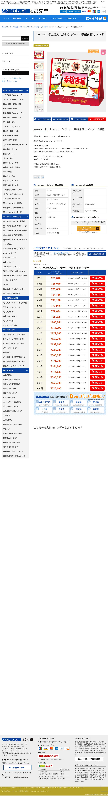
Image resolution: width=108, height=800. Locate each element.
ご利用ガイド (71, 18)
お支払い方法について (46, 738)
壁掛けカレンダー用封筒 (12, 212)
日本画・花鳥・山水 (10, 131)
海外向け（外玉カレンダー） (14, 451)
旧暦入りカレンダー (10, 393)
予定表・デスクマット (11, 307)
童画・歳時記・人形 (10, 185)
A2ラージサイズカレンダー (13, 343)
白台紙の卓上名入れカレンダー (15, 276)
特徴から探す (8, 370)
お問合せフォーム (17, 768)
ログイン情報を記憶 (10, 70)
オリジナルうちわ (10, 325)
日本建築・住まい (10, 149)
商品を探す (17, 18)
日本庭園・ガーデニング (12, 118)
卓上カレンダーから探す (12, 217)
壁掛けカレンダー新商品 (12, 203)
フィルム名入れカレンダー (13, 100)
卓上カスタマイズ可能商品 (13, 235)
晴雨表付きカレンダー (11, 447)
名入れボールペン (10, 316)
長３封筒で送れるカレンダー (14, 361)
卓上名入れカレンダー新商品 (14, 221)
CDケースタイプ (9, 253)
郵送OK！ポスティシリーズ (13, 366)
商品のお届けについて (83, 738)
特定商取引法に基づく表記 (64, 787)
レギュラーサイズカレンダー (14, 339)
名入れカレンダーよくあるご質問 (29, 787)
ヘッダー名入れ (9, 397)
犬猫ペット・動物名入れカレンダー (15, 145)
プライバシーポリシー (79, 787)
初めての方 (30, 18)
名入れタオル (8, 312)
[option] (39, 55)
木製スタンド (8, 262)
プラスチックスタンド (11, 267)
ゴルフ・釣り (8, 158)
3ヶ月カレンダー (9, 388)
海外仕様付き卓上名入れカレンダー (15, 240)
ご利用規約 (51, 787)
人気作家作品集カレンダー (13, 411)
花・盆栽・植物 (9, 122)
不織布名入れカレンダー (12, 190)
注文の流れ (43, 18)
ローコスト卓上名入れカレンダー (15, 226)
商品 (42, 177)
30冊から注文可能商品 (11, 384)
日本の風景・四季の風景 (12, 104)
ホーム (6, 18)
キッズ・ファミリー (10, 181)
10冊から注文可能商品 (11, 379)
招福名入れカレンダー (11, 442)
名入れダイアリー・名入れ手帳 (15, 303)
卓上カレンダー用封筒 (11, 294)
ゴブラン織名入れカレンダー (14, 194)
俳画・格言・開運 (10, 140)
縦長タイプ (7, 352)
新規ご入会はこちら (9, 81)
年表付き (6, 429)
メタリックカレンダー (11, 199)
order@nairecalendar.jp (21, 777)
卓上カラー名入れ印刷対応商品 (15, 230)
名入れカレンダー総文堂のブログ (40, 791)
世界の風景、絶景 (10, 109)
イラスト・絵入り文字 (11, 126)
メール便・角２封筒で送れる (14, 357)
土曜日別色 (7, 420)
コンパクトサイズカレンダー (14, 334)
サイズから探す (9, 330)
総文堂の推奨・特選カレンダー (15, 456)
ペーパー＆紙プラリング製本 (14, 249)
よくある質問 (56, 18)
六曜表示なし (8, 415)
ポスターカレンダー (10, 406)
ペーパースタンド (10, 258)
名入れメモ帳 (8, 321)
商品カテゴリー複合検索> (15, 44)
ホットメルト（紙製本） (12, 402)
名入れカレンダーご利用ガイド (9, 787)
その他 (5, 285)
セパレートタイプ (10, 280)
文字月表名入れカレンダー (13, 95)
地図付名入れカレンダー (12, 424)
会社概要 (43, 787)
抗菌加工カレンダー (10, 438)
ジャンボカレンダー (10, 348)
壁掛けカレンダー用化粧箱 (13, 208)
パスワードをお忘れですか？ (13, 78)
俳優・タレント (9, 154)
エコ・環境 (7, 172)
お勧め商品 (7, 375)
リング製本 (37, 177)
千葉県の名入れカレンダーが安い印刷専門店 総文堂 (15, 791)
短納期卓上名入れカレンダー (14, 289)
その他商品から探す (10, 298)
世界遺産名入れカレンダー (13, 113)
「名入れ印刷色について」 (61, 253)
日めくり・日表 (9, 176)
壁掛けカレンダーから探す (13, 90)
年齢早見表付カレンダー (12, 433)
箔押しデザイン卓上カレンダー (15, 271)
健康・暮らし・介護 (10, 163)
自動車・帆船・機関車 (11, 167)
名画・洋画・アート (10, 135)
